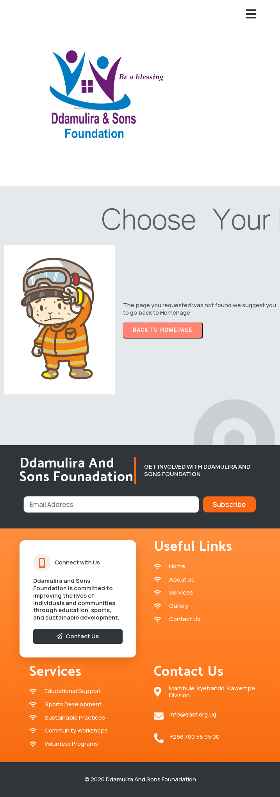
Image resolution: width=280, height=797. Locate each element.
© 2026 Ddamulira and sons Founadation (140, 779)
